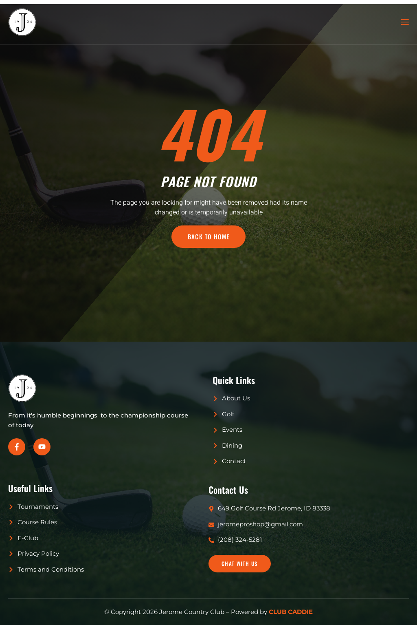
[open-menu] (404, 22)
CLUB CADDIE (291, 612)
